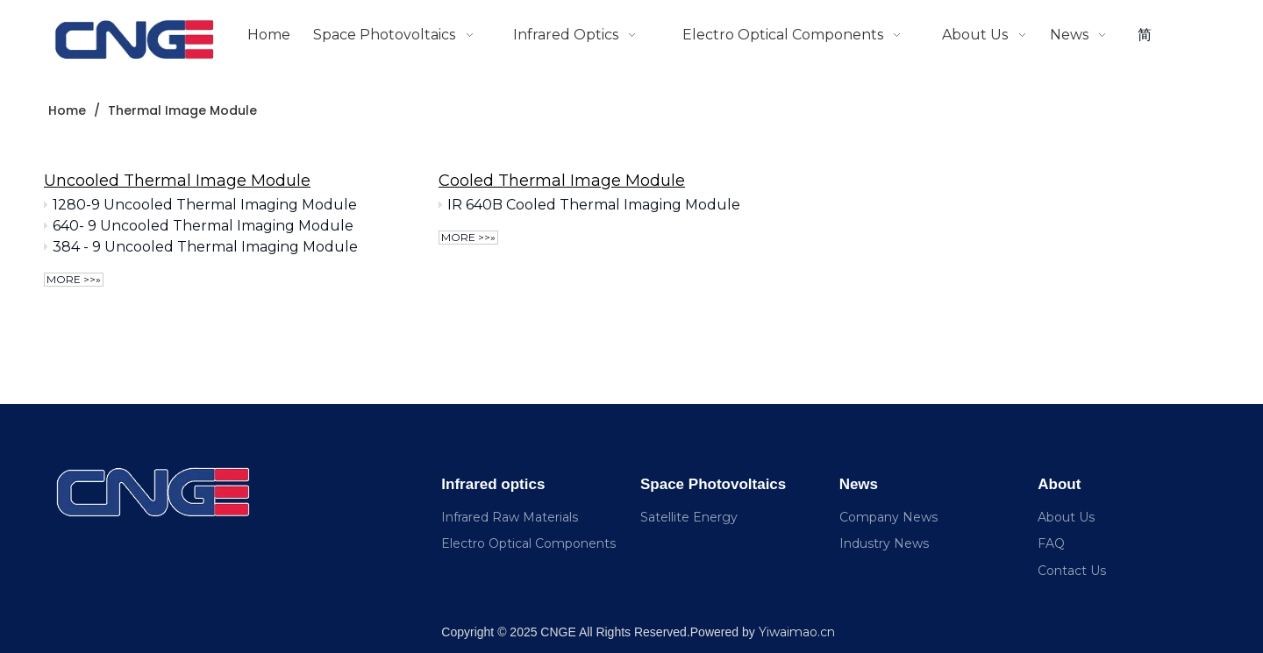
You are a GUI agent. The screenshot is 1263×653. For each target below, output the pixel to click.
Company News (888, 517)
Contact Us (1072, 570)
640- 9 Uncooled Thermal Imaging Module (203, 225)
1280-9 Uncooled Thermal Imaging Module (205, 204)
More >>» (73, 279)
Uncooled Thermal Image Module (177, 180)
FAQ (1051, 543)
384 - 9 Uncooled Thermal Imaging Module (205, 246)
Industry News (884, 543)
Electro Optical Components (528, 543)
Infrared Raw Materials (509, 517)
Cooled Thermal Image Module (562, 180)
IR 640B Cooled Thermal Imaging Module (593, 204)
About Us (1066, 517)
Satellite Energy (689, 517)
